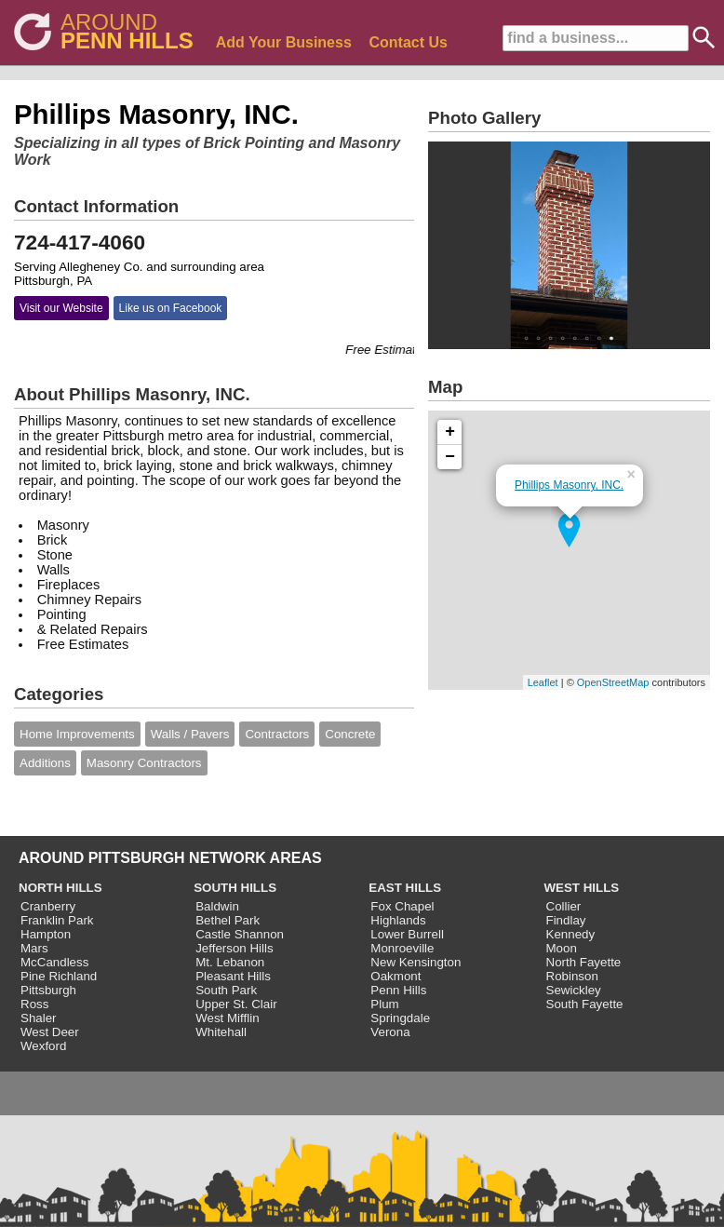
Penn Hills (398, 990)
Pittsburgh (48, 990)
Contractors (277, 734)
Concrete (350, 734)
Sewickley (573, 990)
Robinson (572, 976)
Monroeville (402, 948)
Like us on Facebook (170, 308)
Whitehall (221, 1032)
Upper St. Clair (235, 1004)
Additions (45, 763)
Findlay (566, 920)
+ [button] (450, 432)
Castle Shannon (239, 934)
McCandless (54, 962)
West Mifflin (227, 1018)
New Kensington (415, 962)
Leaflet (543, 682)
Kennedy (571, 934)
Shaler (38, 1018)
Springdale (400, 1018)
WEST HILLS (582, 888)
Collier (564, 906)
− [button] (450, 457)
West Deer (49, 1032)
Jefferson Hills (234, 948)
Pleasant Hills (233, 976)
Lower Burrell (407, 934)
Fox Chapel (402, 906)
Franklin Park (57, 920)
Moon (561, 948)
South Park (226, 990)
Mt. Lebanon (229, 962)
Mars (34, 948)
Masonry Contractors (144, 763)
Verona (389, 1032)
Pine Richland (58, 976)
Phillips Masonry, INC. (569, 485)
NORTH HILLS (60, 888)
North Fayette (584, 962)
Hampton (45, 934)
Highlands (397, 920)
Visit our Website (61, 308)
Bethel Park (227, 920)
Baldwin (217, 906)
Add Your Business (284, 42)
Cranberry (47, 906)
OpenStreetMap (613, 682)
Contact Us (408, 42)
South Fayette (584, 1004)
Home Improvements (77, 734)
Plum (384, 1004)
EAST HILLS (405, 888)
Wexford (43, 1046)
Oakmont (395, 976)
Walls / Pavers (190, 734)
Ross (34, 1004)
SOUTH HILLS (235, 888)
